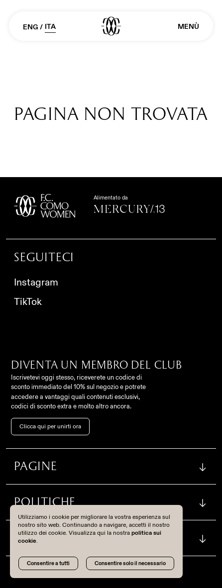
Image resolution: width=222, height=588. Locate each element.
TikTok (28, 301)
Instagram (36, 282)
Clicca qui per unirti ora (50, 426)
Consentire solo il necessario (130, 563)
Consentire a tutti (48, 563)
